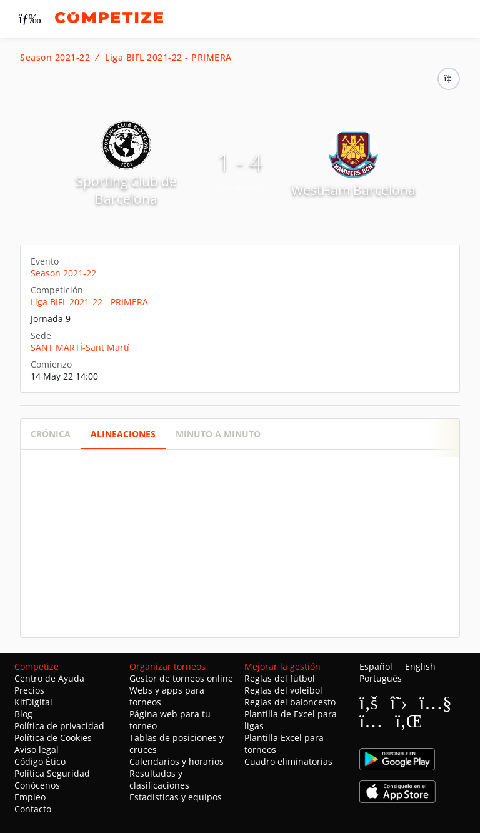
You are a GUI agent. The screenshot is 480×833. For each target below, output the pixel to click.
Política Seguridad (52, 773)
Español (375, 666)
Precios (29, 690)
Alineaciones (123, 434)
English (420, 666)
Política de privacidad (59, 726)
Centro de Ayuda (49, 678)
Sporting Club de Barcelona (126, 190)
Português (380, 678)
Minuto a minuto (218, 434)
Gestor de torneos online (181, 678)
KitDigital (33, 702)
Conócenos (37, 785)
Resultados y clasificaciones (159, 779)
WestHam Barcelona (353, 190)
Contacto (32, 809)
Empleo (30, 797)
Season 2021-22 (55, 58)
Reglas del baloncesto (290, 702)
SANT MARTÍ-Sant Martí (80, 347)
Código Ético (40, 761)
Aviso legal (36, 749)
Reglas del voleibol (283, 690)
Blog (23, 714)
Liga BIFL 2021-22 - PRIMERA (168, 58)
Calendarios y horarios (176, 761)
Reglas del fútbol (279, 678)
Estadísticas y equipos (175, 797)
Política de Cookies (53, 738)
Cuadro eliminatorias (288, 761)
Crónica (51, 434)
